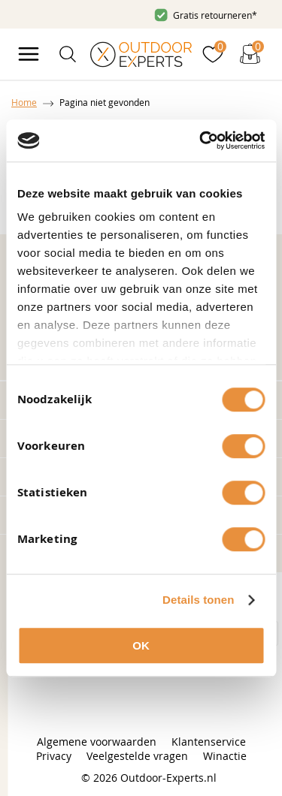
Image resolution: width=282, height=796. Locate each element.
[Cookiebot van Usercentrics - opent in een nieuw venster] (201, 140)
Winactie (225, 756)
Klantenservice (208, 741)
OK (141, 645)
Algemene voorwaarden (96, 741)
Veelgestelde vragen (137, 756)
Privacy (53, 756)
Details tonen (198, 599)
